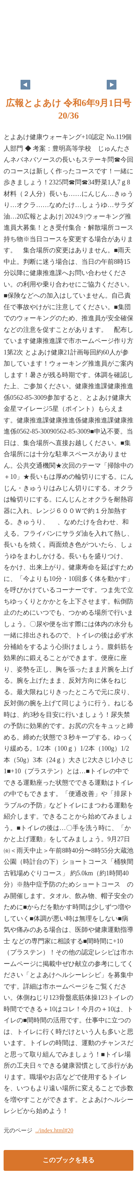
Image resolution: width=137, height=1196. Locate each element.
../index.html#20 (54, 1130)
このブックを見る (68, 1160)
